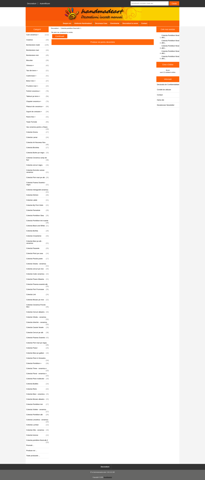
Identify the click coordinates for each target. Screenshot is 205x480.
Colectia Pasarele (37, 248)
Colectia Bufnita (37, 231)
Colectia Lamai (37, 137)
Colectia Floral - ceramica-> (37, 374)
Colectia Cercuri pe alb (37, 333)
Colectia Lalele (37, 200)
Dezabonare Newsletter (165, 105)
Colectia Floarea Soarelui (37, 338)
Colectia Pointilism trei (37, 404)
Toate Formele (37, 122)
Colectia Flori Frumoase (37, 289)
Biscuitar (37, 60)
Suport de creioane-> (37, 112)
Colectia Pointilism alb (37, 415)
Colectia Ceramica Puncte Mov (37, 306)
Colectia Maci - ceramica (37, 394)
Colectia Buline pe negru (37, 153)
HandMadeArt (108, 477)
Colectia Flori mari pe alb (37, 177)
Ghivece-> (37, 65)
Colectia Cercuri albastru (37, 312)
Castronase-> (37, 76)
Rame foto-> (37, 117)
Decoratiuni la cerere (130, 23)
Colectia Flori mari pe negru (37, 343)
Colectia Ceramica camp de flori (37, 159)
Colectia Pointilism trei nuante (37, 221)
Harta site (160, 100)
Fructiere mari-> (37, 86)
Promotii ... (30, 445)
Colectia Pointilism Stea (37, 216)
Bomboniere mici (37, 55)
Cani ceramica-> (37, 35)
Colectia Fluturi (37, 348)
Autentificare (45, 3)
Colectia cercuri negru (37, 165)
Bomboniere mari (37, 50)
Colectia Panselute (37, 210)
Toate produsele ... (33, 456)
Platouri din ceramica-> (37, 106)
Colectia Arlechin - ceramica (37, 323)
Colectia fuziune (37, 435)
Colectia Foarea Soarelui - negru (37, 184)
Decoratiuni (31, 3)
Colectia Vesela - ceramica (37, 264)
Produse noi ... (31, 451)
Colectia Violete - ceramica (37, 410)
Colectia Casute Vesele (37, 327)
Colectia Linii (37, 294)
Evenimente (114, 23)
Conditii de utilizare (164, 90)
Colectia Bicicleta (37, 148)
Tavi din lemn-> (37, 71)
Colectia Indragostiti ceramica (37, 190)
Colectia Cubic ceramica (37, 274)
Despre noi (67, 23)
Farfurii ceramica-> (37, 91)
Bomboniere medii (37, 45)
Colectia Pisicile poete (37, 259)
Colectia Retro (37, 389)
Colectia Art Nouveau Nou (37, 143)
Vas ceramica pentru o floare (37, 127)
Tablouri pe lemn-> (37, 96)
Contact (144, 23)
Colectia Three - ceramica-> (37, 369)
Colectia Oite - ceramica (37, 430)
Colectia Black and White (37, 226)
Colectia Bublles (37, 384)
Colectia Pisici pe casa (37, 253)
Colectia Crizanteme (37, 236)
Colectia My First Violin (37, 205)
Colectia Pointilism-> (37, 363)
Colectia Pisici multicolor (37, 379)
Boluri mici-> (37, 81)
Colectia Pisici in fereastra (37, 359)
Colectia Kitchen (37, 195)
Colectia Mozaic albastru (37, 399)
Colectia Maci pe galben (37, 353)
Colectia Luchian (37, 425)
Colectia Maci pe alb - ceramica (37, 242)
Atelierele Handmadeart (83, 23)
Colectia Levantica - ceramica (37, 420)
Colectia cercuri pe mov (37, 269)
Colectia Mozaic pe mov (37, 300)
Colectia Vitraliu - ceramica (37, 317)
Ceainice (37, 40)
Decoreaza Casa (101, 23)
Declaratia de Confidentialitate (168, 84)
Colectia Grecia (37, 132)
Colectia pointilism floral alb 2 (70, 28)
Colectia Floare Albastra (37, 279)
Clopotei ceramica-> (37, 101)
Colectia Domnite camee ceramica (37, 171)
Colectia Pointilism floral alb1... (170, 36)
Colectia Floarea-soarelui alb (37, 285)
